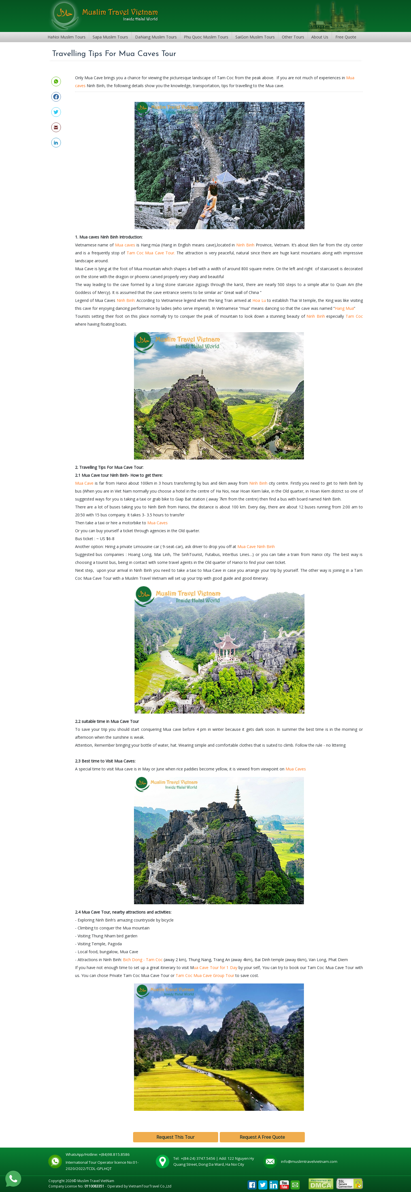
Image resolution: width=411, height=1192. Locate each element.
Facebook (252, 1183)
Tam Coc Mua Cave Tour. (151, 252)
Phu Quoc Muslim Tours (206, 37)
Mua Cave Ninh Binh (256, 546)
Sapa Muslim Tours (110, 37)
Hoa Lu (259, 300)
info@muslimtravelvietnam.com (309, 1161)
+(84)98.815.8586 (115, 1154)
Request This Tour (175, 1137)
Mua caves (126, 245)
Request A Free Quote (262, 1137)
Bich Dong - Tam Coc (143, 959)
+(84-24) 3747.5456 (198, 1158)
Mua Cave (84, 483)
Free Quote (345, 37)
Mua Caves (157, 522)
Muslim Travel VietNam (95, 1180)
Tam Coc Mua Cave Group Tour (205, 975)
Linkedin (273, 1183)
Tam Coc (354, 316)
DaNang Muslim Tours (156, 37)
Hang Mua (344, 308)
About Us (319, 37)
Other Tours (293, 37)
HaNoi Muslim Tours (67, 37)
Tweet (262, 1183)
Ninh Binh (245, 245)
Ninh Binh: (125, 300)
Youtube (284, 1183)
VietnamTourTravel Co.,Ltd (150, 1186)
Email (295, 1183)
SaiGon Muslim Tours (255, 37)
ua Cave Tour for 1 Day (215, 967)
